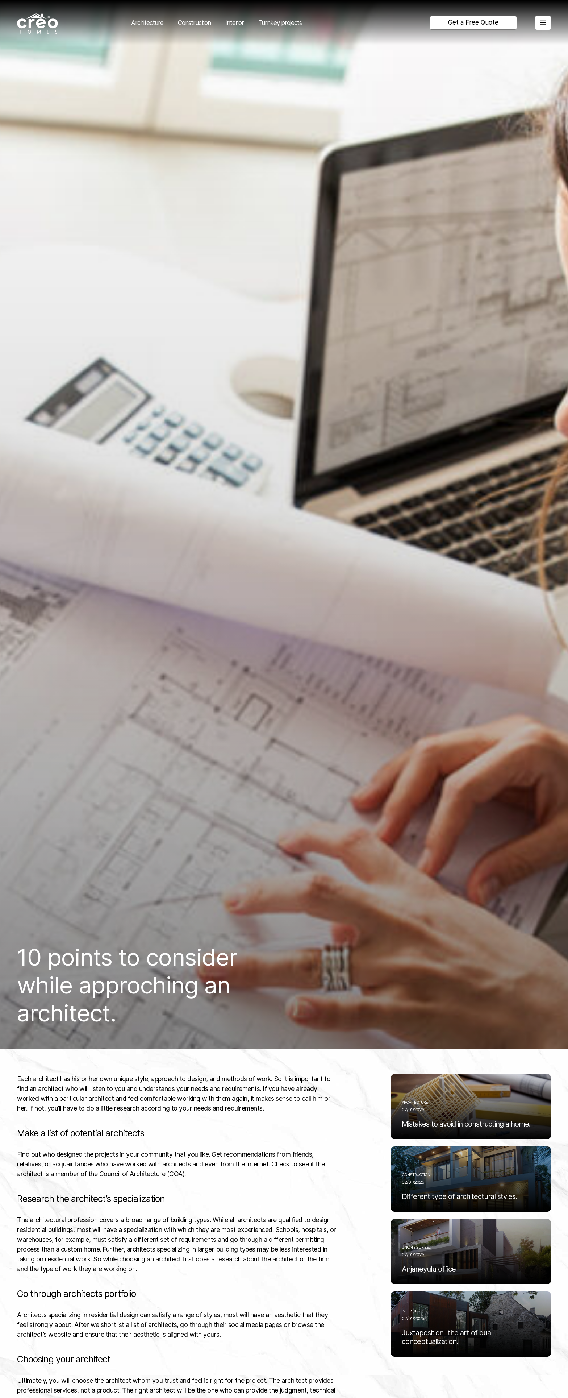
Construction (194, 22)
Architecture (147, 22)
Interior (234, 22)
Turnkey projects (280, 22)
